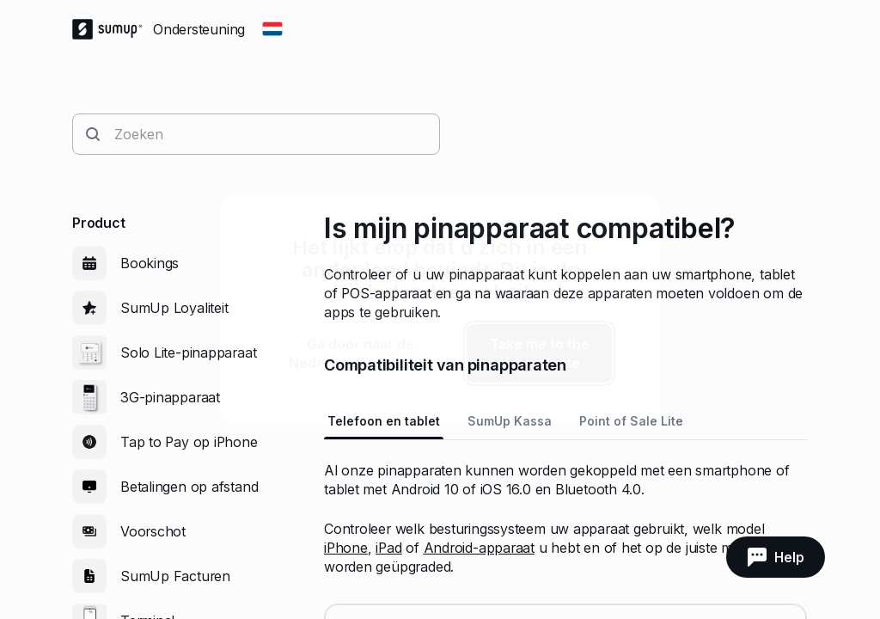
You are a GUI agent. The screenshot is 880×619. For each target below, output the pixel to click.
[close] (632, 222)
